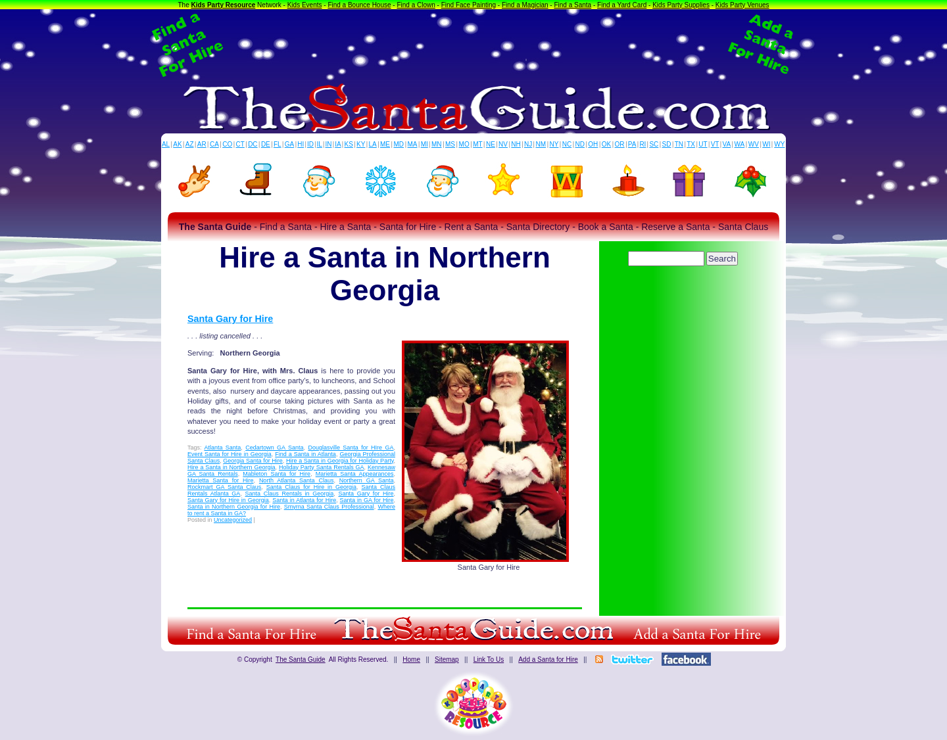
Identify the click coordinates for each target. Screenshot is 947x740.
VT (715, 144)
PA (632, 144)
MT (477, 144)
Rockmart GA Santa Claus (224, 487)
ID (310, 144)
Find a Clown (416, 5)
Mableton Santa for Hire (276, 474)
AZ (189, 144)
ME (385, 144)
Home (411, 659)
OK (606, 144)
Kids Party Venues (742, 5)
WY (779, 144)
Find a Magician (525, 5)
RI (642, 144)
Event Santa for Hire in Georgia (229, 454)
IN (328, 144)
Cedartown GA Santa (274, 447)
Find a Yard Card (621, 5)
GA (289, 144)
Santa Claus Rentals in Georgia (289, 493)
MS (450, 144)
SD (666, 144)
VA (727, 144)
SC (653, 144)
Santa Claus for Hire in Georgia (311, 487)
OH (593, 144)
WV (753, 144)
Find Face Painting (468, 5)
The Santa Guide (301, 659)
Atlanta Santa (222, 447)
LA (373, 144)
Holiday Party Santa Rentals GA (321, 467)
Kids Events (304, 5)
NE (490, 144)
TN (679, 144)
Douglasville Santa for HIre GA (350, 447)
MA (413, 144)
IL (319, 144)
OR (620, 144)
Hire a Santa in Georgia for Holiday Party (339, 460)
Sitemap (447, 659)
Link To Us (489, 659)
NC (566, 144)
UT (702, 144)
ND (580, 144)
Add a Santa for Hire (548, 659)
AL (166, 144)
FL (277, 144)
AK (177, 144)
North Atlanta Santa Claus (296, 480)
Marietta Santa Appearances (355, 474)
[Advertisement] (473, 44)
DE (265, 144)
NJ (528, 144)
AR (201, 144)
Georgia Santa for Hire (253, 460)
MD (399, 144)
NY (553, 144)
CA (214, 144)
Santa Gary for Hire (230, 318)
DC (252, 144)
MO (464, 144)
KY (360, 144)
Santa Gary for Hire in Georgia (228, 500)
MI (424, 144)
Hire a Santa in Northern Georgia (231, 467)
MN (436, 144)
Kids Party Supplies (681, 5)
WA (740, 144)
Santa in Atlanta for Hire (304, 500)
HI (300, 144)
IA (338, 144)
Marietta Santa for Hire (220, 480)
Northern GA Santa (366, 480)
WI (766, 144)
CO (227, 144)
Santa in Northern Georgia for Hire (233, 506)
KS (349, 144)
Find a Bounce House (359, 5)
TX (691, 144)
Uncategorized (233, 520)
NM (541, 144)
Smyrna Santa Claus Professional (329, 506)
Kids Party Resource (223, 5)
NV (503, 144)
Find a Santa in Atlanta (305, 454)
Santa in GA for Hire (367, 500)
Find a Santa (572, 5)
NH (515, 144)
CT (240, 144)
